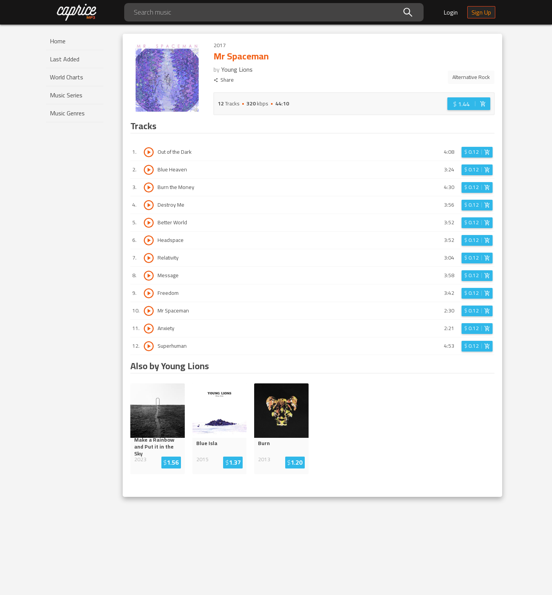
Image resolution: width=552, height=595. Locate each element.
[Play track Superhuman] (149, 346)
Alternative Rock (471, 77)
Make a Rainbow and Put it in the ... (156, 447)
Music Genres (67, 113)
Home (58, 41)
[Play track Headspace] (149, 240)
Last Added (64, 59)
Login (451, 12)
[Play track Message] (149, 275)
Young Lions (237, 69)
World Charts (66, 77)
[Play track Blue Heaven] (149, 169)
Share (224, 80)
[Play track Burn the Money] (149, 187)
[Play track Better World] (149, 222)
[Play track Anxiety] (149, 328)
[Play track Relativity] (149, 258)
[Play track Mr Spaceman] (149, 311)
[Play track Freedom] (149, 293)
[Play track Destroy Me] (149, 205)
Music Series (66, 95)
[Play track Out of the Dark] (149, 152)
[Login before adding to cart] (468, 103)
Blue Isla (206, 443)
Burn (264, 443)
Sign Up (481, 12)
